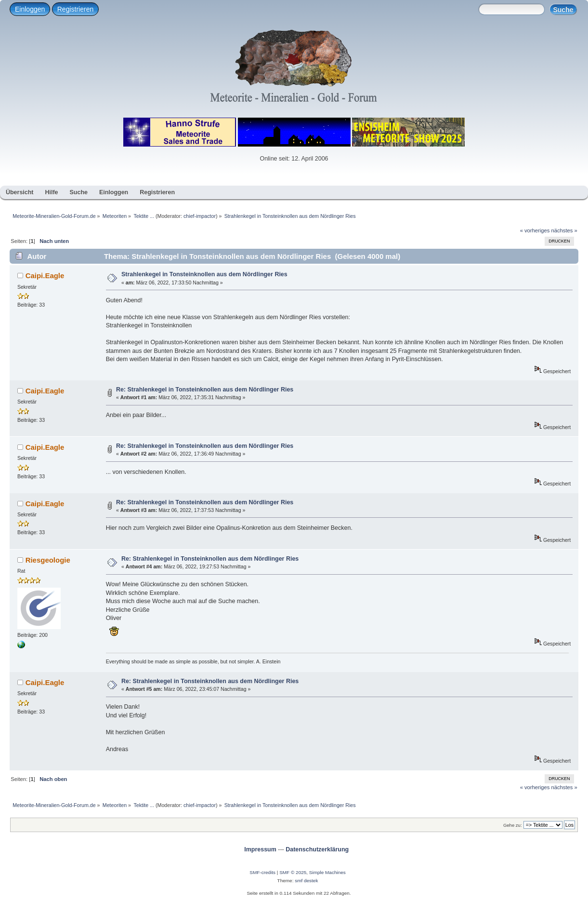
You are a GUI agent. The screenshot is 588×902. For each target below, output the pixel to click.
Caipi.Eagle (45, 275)
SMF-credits (262, 872)
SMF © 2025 (292, 872)
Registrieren (75, 9)
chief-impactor (199, 216)
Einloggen (30, 9)
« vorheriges (535, 230)
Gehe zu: (512, 825)
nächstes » (564, 230)
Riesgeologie (48, 560)
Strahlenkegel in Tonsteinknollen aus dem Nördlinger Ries (204, 274)
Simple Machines (327, 872)
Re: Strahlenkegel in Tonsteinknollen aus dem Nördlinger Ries (204, 389)
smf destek (306, 880)
